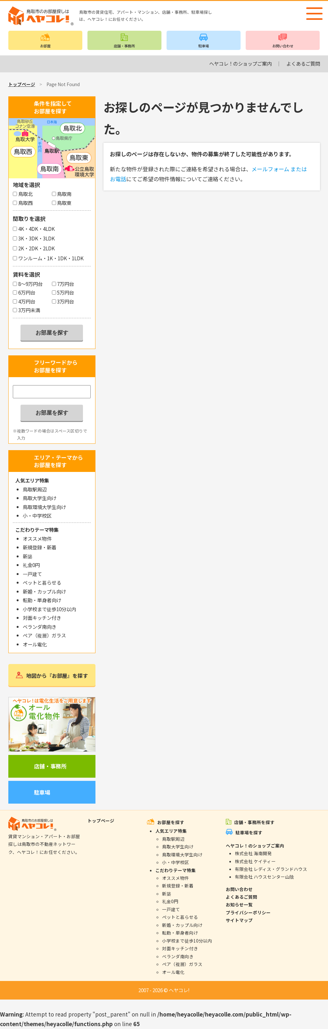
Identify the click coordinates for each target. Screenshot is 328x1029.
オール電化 (35, 644)
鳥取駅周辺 (35, 489)
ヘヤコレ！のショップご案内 (240, 63)
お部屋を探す (170, 822)
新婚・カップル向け (44, 591)
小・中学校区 (37, 515)
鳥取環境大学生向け (44, 506)
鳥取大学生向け (39, 497)
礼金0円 (31, 564)
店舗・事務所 (124, 45)
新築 (27, 556)
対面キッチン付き (42, 617)
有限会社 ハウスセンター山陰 (264, 876)
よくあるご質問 (303, 63)
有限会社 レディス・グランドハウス (271, 869)
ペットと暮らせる (42, 582)
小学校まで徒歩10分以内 (49, 608)
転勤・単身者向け (42, 600)
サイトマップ (239, 920)
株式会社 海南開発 (253, 853)
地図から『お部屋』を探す (57, 675)
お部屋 (45, 45)
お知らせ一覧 (239, 904)
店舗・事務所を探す (254, 822)
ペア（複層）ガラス (44, 635)
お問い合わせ (282, 45)
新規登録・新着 (39, 547)
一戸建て (32, 573)
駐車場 (203, 45)
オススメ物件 (37, 538)
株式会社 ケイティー (255, 861)
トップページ (21, 84)
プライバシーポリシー (248, 912)
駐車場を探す (248, 832)
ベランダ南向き (39, 626)
